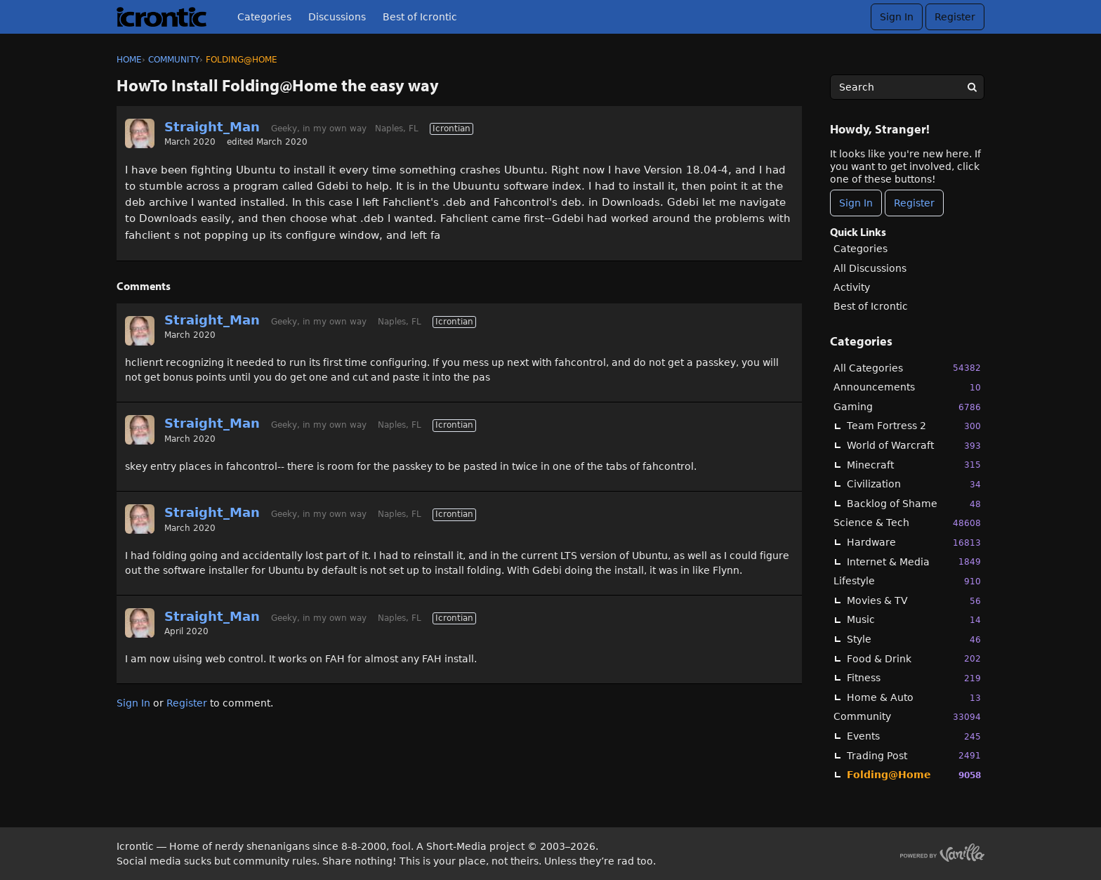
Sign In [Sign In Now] (856, 203)
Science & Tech (907, 523)
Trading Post (914, 755)
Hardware (914, 542)
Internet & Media (914, 561)
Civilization (914, 484)
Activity (851, 287)
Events (914, 736)
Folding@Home (914, 775)
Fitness (914, 678)
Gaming (907, 407)
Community (907, 716)
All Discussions (869, 268)
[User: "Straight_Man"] (139, 133)
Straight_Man (212, 126)
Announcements (907, 387)
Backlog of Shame (914, 504)
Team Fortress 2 (914, 426)
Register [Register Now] (914, 203)
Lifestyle (907, 581)
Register (955, 16)
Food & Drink (914, 658)
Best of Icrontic (420, 16)
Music (914, 619)
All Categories (907, 367)
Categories (264, 16)
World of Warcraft (914, 445)
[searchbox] (907, 87)
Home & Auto (914, 697)
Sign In (897, 16)
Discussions (337, 16)
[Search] (971, 87)
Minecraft (914, 464)
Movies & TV (914, 601)
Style (914, 639)
